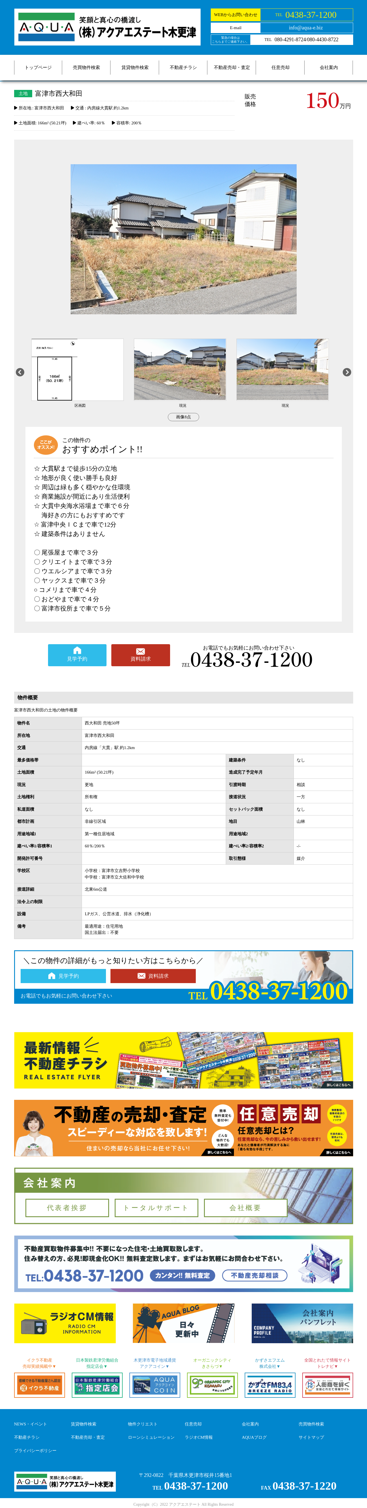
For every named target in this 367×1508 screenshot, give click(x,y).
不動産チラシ (183, 67)
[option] (82, 374)
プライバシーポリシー (35, 1450)
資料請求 (141, 659)
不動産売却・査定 (232, 67)
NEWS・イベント (30, 1424)
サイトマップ (311, 1437)
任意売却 (281, 67)
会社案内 (329, 67)
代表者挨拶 (67, 1207)
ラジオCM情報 (198, 1437)
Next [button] (347, 374)
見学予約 (77, 659)
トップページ (38, 67)
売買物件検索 (86, 67)
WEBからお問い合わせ (235, 14)
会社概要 (245, 1207)
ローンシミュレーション (151, 1437)
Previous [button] (20, 374)
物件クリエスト (143, 1424)
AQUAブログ (254, 1437)
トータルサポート (156, 1207)
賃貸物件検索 (135, 67)
